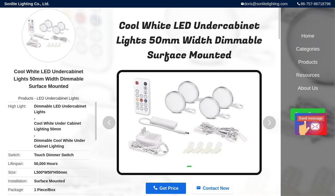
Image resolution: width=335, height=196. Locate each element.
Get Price (168, 188)
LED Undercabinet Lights (58, 98)
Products (25, 98)
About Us (308, 88)
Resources (308, 75)
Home (307, 36)
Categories (308, 49)
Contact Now (216, 188)
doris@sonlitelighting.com (266, 4)
